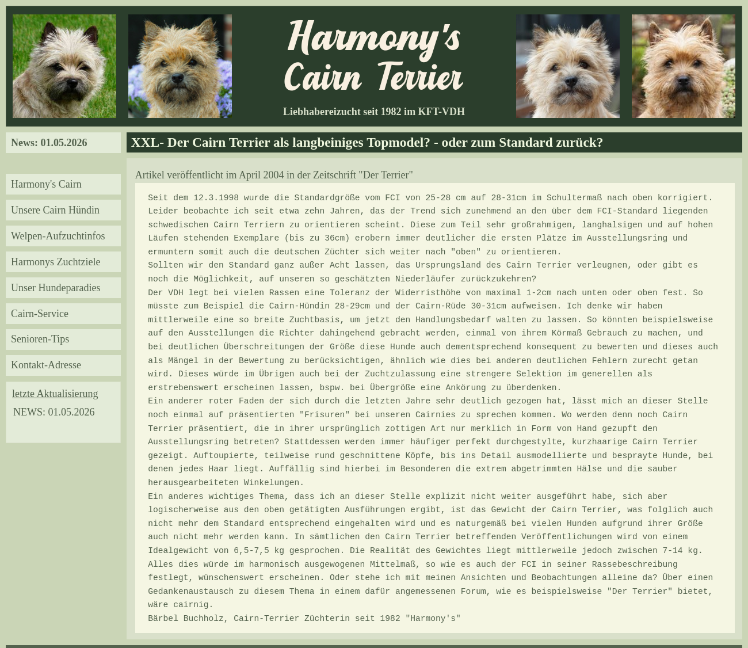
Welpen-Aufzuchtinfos (58, 236)
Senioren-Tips (40, 339)
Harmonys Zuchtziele (55, 262)
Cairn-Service (39, 313)
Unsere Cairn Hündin (55, 210)
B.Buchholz (388, 624)
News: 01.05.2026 (49, 142)
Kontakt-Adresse (46, 365)
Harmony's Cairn (46, 184)
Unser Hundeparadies (55, 287)
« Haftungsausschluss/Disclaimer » (65, 624)
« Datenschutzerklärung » (695, 624)
